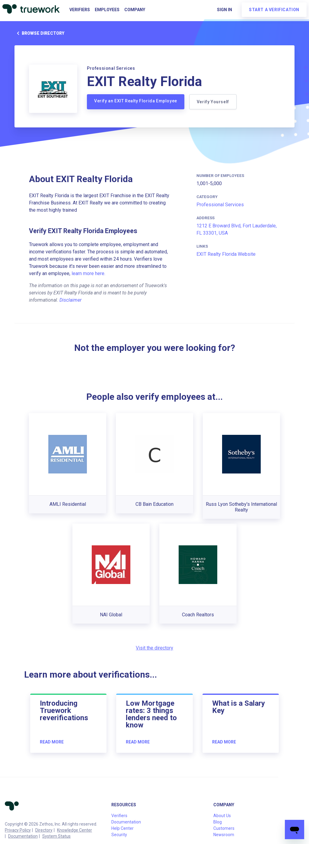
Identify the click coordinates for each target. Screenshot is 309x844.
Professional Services (220, 204)
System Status (56, 836)
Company (134, 9)
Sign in (224, 9)
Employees (107, 9)
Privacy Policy (18, 830)
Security (119, 834)
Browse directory (39, 33)
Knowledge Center (74, 830)
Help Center (122, 828)
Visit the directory (154, 648)
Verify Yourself (213, 101)
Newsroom (223, 834)
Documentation (23, 836)
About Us (222, 815)
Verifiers (79, 9)
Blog (217, 822)
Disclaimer (70, 300)
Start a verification (274, 9)
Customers (223, 828)
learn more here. (88, 273)
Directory (44, 830)
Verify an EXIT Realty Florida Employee (135, 100)
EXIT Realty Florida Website (226, 254)
